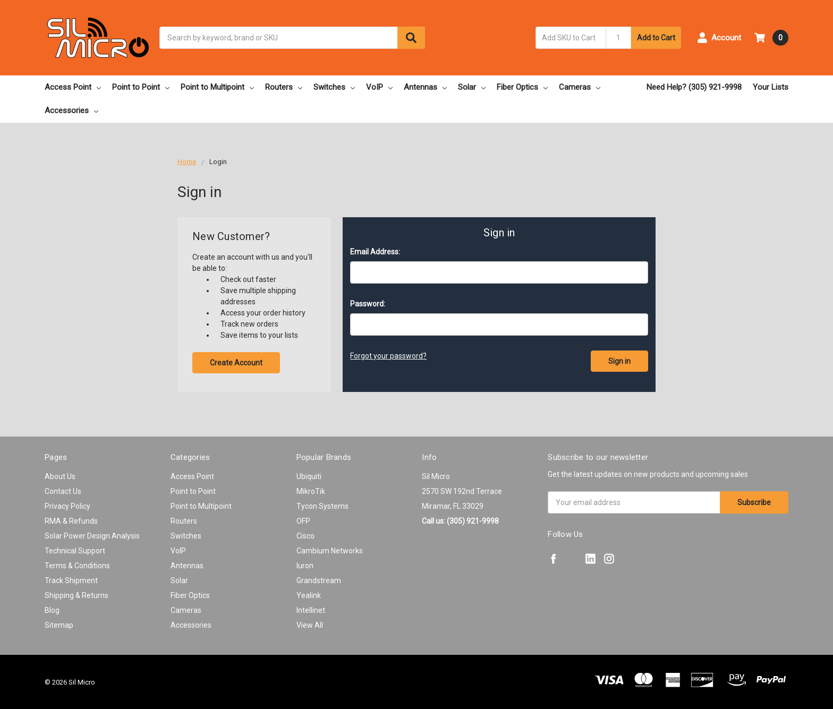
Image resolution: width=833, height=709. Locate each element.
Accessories (71, 110)
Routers (283, 87)
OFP (303, 521)
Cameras (579, 87)
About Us (60, 476)
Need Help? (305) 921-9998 (694, 87)
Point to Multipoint (217, 87)
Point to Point (140, 87)
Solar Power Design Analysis (92, 536)
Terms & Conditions (77, 565)
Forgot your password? (388, 356)
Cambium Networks (329, 550)
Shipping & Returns (76, 595)
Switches (334, 87)
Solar (472, 87)
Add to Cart (656, 37)
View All (309, 625)
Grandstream (318, 580)
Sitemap (59, 625)
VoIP (379, 87)
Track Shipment (71, 580)
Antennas (425, 87)
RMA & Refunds (71, 521)
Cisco (305, 536)
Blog (52, 610)
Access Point (73, 87)
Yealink (308, 595)
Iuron (304, 565)
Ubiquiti (308, 476)
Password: (367, 304)
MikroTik (310, 491)
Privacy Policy (67, 506)
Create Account (236, 362)
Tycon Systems (322, 506)
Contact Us (63, 491)
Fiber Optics (522, 87)
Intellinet (310, 610)
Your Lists (770, 87)
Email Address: (375, 251)
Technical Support (75, 550)
